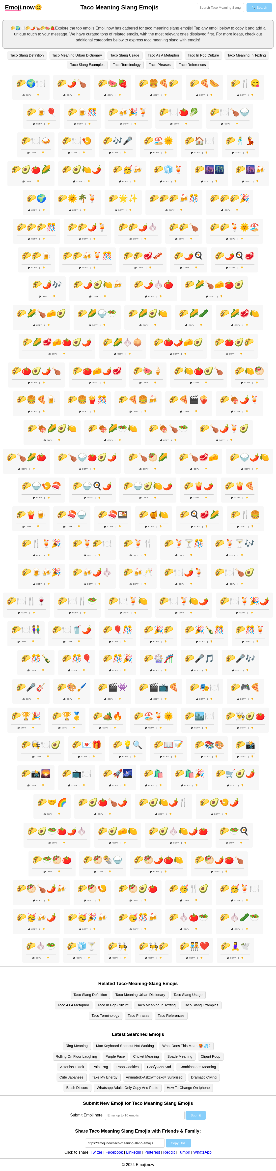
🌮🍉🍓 (113, 83)
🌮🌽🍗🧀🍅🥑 (214, 284)
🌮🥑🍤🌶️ (219, 802)
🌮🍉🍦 (148, 370)
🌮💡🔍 (127, 744)
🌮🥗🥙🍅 (52, 859)
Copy (27, 95)
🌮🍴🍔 (245, 514)
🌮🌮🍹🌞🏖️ (234, 227)
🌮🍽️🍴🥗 (77, 601)
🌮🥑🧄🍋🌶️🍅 (178, 831)
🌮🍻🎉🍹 (128, 112)
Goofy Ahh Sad (159, 1067)
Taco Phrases (159, 65)
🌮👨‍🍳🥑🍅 (245, 716)
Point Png (100, 1067)
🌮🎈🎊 (118, 629)
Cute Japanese (71, 1077)
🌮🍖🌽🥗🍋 (113, 428)
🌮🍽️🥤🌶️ (72, 629)
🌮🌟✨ (123, 198)
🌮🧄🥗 (41, 946)
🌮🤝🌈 (52, 802)
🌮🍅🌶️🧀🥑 (178, 342)
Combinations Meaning (197, 1067)
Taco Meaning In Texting (246, 55)
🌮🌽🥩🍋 (239, 313)
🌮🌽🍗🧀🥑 (41, 313)
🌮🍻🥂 (138, 572)
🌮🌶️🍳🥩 (234, 255)
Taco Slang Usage (124, 55)
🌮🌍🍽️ (31, 83)
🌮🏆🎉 (26, 716)
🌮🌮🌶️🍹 (87, 227)
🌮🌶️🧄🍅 (153, 284)
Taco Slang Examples (87, 65)
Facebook (114, 1152)
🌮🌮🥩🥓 (143, 255)
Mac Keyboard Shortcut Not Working (125, 1046)
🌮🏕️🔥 (108, 716)
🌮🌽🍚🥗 (97, 313)
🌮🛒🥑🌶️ (235, 773)
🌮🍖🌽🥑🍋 (52, 428)
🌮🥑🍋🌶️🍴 (163, 802)
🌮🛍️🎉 (189, 773)
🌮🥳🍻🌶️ (36, 917)
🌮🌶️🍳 (189, 255)
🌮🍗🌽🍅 (26, 457)
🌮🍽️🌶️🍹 (184, 572)
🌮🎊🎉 (118, 658)
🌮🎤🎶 (240, 658)
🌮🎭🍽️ (204, 687)
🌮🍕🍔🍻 (138, 399)
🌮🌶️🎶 (47, 284)
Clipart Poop (210, 1056)
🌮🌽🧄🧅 (122, 342)
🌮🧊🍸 (82, 946)
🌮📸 (245, 744)
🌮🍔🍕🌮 (158, 83)
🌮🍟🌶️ (199, 485)
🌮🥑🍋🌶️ (82, 169)
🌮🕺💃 (240, 140)
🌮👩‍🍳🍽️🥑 (41, 744)
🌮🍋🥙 (249, 370)
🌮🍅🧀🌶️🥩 (97, 370)
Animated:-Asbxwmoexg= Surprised (154, 1077)
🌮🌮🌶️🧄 (138, 227)
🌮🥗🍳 (234, 831)
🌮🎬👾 (113, 687)
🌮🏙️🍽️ (199, 716)
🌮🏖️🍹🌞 (153, 716)
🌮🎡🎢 (158, 658)
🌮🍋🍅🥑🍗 (198, 370)
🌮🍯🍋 (153, 514)
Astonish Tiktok (72, 1067)
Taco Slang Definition (27, 55)
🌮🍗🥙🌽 (148, 457)
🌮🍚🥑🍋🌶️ (148, 485)
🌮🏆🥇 (67, 716)
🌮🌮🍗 (184, 227)
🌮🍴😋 (245, 83)
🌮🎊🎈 (77, 658)
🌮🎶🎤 (118, 140)
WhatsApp (202, 1152)
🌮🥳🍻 (127, 169)
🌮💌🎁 (87, 744)
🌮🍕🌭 (204, 83)
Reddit (169, 1152)
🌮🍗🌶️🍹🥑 (224, 428)
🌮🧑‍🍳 (118, 946)
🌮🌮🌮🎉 (229, 198)
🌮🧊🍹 (168, 169)
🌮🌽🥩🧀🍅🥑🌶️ (57, 342)
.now (20, 7)
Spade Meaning (179, 1056)
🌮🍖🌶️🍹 (239, 399)
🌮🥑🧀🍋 (118, 831)
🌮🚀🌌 (118, 773)
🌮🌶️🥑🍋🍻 (98, 284)
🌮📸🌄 (36, 773)
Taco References (192, 65)
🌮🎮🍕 (245, 687)
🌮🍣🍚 (72, 514)
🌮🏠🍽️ (199, 140)
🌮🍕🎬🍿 (189, 399)
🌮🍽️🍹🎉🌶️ (244, 601)
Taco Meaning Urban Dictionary (77, 55)
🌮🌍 (36, 198)
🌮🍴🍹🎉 (41, 543)
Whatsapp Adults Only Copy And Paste (127, 1088)
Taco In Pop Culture (203, 55)
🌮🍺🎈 (41, 112)
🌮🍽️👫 (26, 629)
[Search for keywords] (220, 7)
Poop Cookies (127, 1067)
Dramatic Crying (204, 1077)
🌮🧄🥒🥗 (239, 917)
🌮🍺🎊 (82, 112)
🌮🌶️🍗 (72, 83)
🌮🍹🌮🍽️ (92, 543)
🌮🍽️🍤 (77, 140)
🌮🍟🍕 (239, 485)
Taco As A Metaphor (163, 55)
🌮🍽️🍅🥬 (179, 112)
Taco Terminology (127, 65)
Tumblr (184, 1152)
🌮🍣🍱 (113, 514)
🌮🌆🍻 (250, 169)
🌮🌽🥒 (194, 313)
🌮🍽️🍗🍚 (229, 112)
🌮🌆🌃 (209, 169)
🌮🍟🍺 (31, 514)
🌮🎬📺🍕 (158, 687)
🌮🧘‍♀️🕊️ (235, 946)
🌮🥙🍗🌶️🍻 (41, 888)
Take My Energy (104, 1077)
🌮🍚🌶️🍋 (249, 457)
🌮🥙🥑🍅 (138, 888)
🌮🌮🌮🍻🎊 (174, 198)
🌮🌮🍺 (36, 255)
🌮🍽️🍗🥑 (234, 572)
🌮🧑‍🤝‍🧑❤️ (194, 946)
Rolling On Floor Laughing (76, 1056)
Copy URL (178, 1143)
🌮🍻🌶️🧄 (92, 572)
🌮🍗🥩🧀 (199, 457)
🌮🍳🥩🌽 (199, 514)
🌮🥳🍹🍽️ (239, 888)
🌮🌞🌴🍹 (77, 198)
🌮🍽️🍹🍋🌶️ (184, 601)
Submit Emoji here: (87, 1115)
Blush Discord (77, 1088)
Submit (196, 1115)
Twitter (96, 1152)
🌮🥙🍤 (92, 888)
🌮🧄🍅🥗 (189, 917)
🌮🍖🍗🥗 (168, 428)
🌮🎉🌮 (158, 629)
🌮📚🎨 (209, 744)
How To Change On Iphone (188, 1088)
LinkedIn (133, 1152)
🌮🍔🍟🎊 (87, 399)
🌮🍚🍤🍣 (41, 485)
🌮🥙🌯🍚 (103, 859)
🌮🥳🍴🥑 (189, 888)
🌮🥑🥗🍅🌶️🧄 (57, 831)
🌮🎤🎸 (31, 687)
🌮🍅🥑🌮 (234, 342)
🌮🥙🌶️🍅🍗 (219, 859)
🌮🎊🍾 (36, 658)
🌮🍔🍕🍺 (36, 399)
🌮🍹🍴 (138, 543)
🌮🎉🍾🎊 (204, 629)
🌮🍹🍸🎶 (234, 543)
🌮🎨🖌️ (72, 687)
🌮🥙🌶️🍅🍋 (158, 859)
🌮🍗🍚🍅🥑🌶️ (87, 457)
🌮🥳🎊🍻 (138, 917)
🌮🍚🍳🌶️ (92, 485)
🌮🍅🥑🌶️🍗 (36, 370)
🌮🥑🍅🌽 (31, 169)
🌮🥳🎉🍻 (87, 917)
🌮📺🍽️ (77, 773)
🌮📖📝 (168, 744)
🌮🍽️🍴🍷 (26, 601)
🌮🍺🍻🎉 (41, 572)
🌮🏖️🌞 (158, 140)
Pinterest (152, 1152)
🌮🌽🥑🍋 (148, 313)
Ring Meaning (77, 1046)
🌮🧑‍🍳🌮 (153, 946)
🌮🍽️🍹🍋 (128, 601)
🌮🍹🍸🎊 (184, 543)
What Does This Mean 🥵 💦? (186, 1046)
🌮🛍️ (154, 773)
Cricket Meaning (146, 1056)
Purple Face (115, 1056)
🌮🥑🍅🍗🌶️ (103, 802)
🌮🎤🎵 (199, 658)
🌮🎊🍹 (250, 629)
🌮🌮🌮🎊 (36, 227)
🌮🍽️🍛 (36, 140)
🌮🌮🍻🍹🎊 (87, 255)
